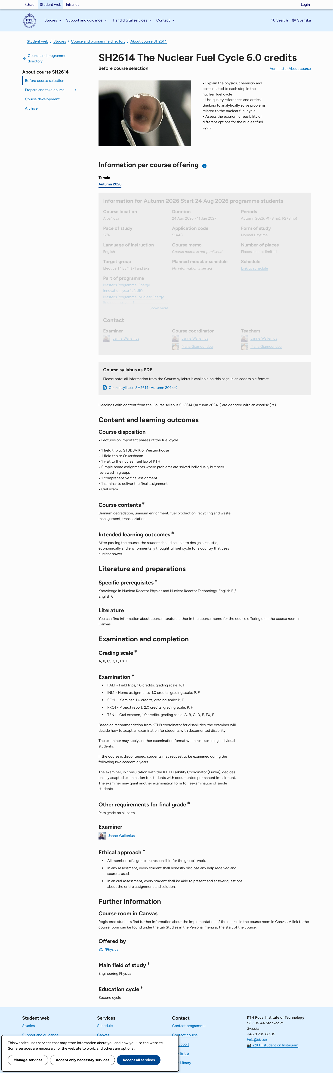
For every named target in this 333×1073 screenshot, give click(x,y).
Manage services (28, 1060)
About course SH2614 (148, 41)
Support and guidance (40, 1035)
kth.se (29, 4)
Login (305, 4)
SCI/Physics (108, 949)
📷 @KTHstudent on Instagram (272, 1045)
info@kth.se (257, 1039)
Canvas (103, 1035)
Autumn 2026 (110, 184)
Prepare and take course (45, 90)
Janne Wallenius (121, 835)
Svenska (304, 20)
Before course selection (44, 80)
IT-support (180, 1044)
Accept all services (139, 1060)
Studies (59, 41)
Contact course (185, 1035)
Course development (42, 99)
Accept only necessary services (82, 1060)
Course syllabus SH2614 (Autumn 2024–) (143, 387)
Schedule (105, 1026)
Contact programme (189, 1026)
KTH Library (181, 1063)
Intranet (72, 4)
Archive (31, 108)
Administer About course (290, 68)
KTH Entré (180, 1053)
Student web (50, 4)
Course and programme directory (98, 41)
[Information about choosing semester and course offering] (204, 166)
